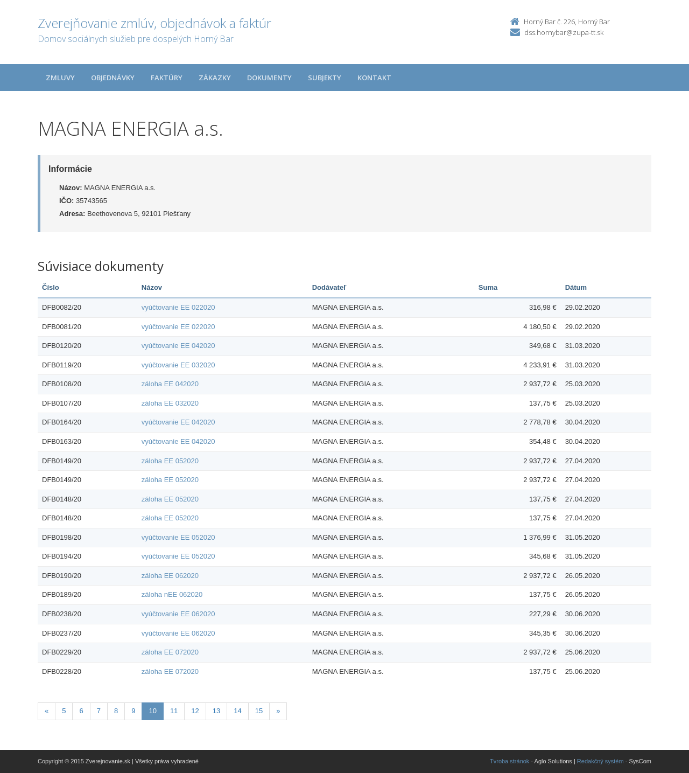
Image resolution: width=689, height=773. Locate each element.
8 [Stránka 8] (116, 711)
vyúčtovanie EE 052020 (178, 537)
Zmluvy (60, 77)
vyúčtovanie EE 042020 (178, 346)
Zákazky (215, 77)
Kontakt (374, 77)
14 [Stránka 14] (237, 711)
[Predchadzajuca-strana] (46, 711)
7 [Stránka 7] (99, 711)
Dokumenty (269, 77)
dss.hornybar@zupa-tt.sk (563, 32)
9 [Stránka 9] (133, 711)
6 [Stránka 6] (81, 711)
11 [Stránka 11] (174, 711)
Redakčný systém (600, 761)
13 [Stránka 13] (216, 711)
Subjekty (324, 77)
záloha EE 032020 (170, 403)
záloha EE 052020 (170, 461)
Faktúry (166, 77)
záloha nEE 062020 (172, 594)
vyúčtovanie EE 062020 (178, 614)
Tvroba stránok (509, 761)
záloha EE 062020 (170, 576)
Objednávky (113, 77)
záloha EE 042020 (170, 384)
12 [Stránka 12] (195, 711)
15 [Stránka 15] (259, 711)
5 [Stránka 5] (64, 711)
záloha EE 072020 (170, 652)
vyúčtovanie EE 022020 (178, 307)
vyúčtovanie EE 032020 (178, 365)
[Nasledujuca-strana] (278, 711)
